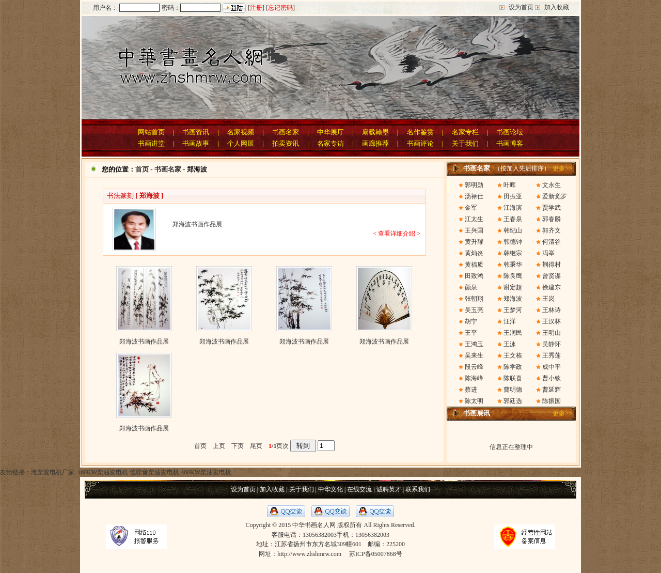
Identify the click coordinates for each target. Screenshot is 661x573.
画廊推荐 (375, 143)
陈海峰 (474, 378)
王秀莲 (551, 355)
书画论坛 (509, 132)
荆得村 (551, 264)
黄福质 (474, 264)
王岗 (548, 298)
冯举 (548, 253)
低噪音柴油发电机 (154, 472)
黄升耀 (474, 241)
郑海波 (512, 298)
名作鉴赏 (420, 132)
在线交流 (359, 489)
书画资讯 (195, 132)
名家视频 (240, 132)
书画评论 (420, 143)
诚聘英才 (388, 489)
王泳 (509, 344)
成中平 (551, 366)
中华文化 (330, 489)
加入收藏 (556, 7)
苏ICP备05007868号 (375, 553)
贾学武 (551, 207)
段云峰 (474, 366)
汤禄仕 (474, 196)
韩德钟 (512, 241)
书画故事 (195, 143)
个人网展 (240, 143)
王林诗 (551, 310)
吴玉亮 (474, 310)
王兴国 (474, 230)
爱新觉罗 (554, 196)
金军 (471, 207)
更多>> (562, 168)
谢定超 (512, 287)
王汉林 (551, 321)
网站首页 (151, 132)
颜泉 (471, 287)
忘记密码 (280, 7)
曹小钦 (551, 378)
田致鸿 (474, 276)
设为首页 (521, 7)
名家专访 (330, 143)
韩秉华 (512, 264)
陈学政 (512, 366)
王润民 (512, 332)
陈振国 (551, 401)
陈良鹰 (512, 276)
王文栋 (512, 355)
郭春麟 (551, 219)
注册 (256, 7)
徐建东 (551, 287)
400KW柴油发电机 (206, 472)
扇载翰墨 (375, 132)
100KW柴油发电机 (102, 472)
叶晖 (509, 185)
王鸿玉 (474, 344)
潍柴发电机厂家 (52, 472)
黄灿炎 (474, 253)
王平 (471, 332)
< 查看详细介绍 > (396, 233)
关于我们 (465, 143)
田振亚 (512, 196)
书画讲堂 (151, 143)
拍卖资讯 (285, 143)
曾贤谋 (551, 276)
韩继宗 (512, 253)
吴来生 (474, 355)
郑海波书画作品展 (144, 341)
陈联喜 (512, 378)
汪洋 (509, 321)
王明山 (551, 332)
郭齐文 (551, 230)
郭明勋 (474, 185)
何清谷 (551, 241)
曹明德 (512, 389)
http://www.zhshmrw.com (309, 553)
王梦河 (512, 310)
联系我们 (417, 489)
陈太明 (474, 401)
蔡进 (471, 389)
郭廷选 (512, 401)
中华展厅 (330, 132)
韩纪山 (512, 230)
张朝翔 (474, 298)
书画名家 (285, 132)
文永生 (551, 185)
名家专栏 (465, 132)
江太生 (474, 219)
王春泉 (512, 219)
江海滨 (512, 207)
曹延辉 (551, 389)
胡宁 (471, 321)
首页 (142, 169)
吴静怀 (551, 344)
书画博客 (509, 143)
